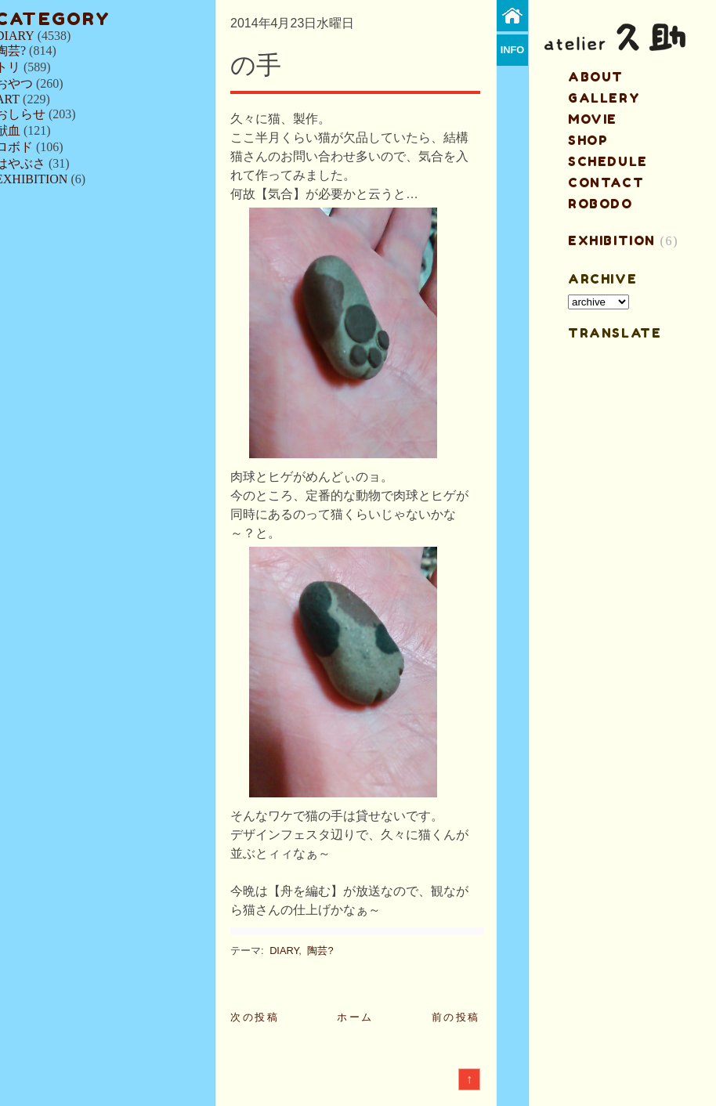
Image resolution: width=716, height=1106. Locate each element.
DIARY (283, 950)
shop (588, 140)
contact (606, 182)
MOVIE (592, 119)
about (596, 77)
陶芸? (320, 950)
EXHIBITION (612, 240)
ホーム (355, 1017)
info (513, 50)
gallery (604, 98)
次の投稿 (254, 1017)
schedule (608, 161)
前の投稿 (456, 1017)
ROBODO (600, 203)
